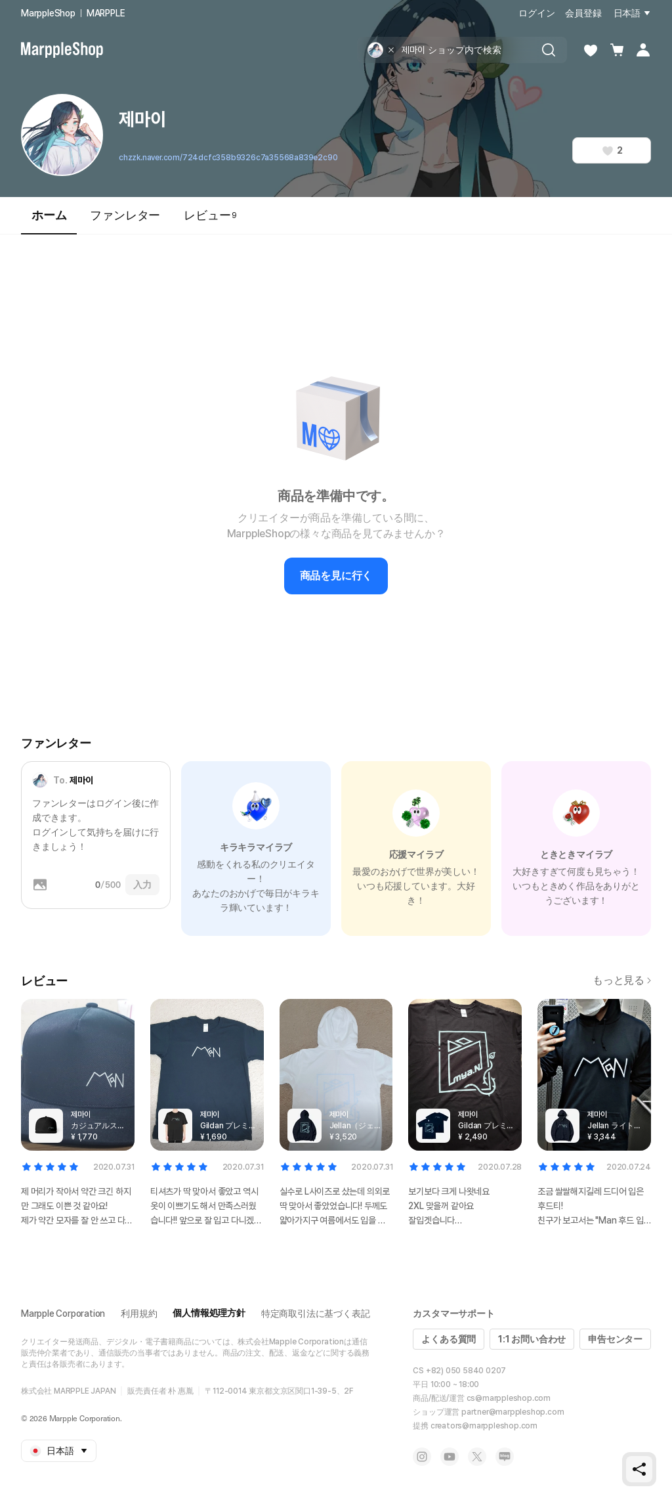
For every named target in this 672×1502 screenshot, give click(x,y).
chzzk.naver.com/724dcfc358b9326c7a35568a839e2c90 (228, 157)
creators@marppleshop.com (483, 1425)
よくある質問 (448, 1339)
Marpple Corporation (63, 1313)
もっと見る (622, 980)
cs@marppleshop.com (509, 1398)
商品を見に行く (336, 575)
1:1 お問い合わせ (532, 1339)
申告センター (615, 1339)
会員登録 (583, 13)
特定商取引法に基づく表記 (315, 1313)
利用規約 (139, 1313)
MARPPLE (106, 13)
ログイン (536, 13)
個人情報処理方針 (209, 1313)
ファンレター (125, 215)
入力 (142, 884)
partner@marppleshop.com (512, 1412)
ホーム (49, 221)
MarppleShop (48, 13)
